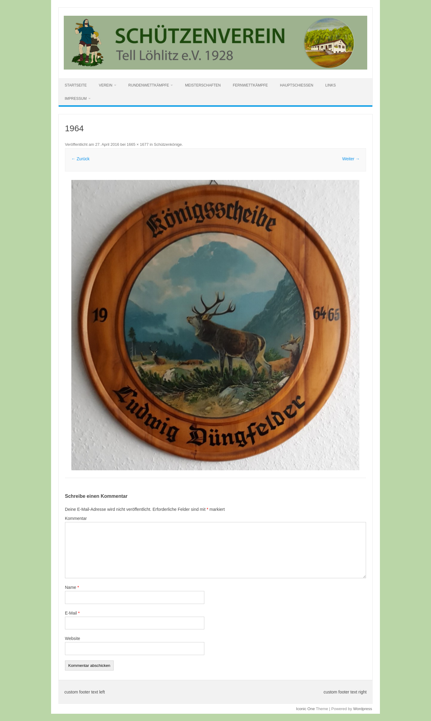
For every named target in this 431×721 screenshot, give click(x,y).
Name (72, 587)
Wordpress (362, 708)
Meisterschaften (203, 85)
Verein (105, 85)
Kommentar (76, 518)
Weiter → (351, 158)
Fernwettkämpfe (250, 85)
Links (330, 85)
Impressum (76, 98)
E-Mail (72, 613)
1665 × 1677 (138, 144)
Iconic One (305, 708)
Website (72, 638)
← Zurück (80, 158)
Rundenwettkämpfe (148, 85)
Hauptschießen (296, 85)
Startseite (76, 85)
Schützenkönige (168, 144)
